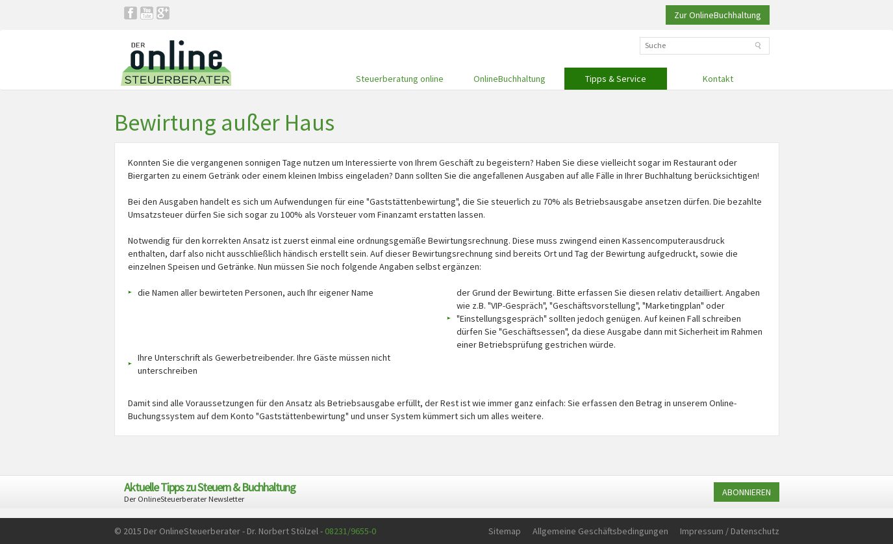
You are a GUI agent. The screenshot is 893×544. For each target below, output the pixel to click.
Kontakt (718, 78)
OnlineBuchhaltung (509, 78)
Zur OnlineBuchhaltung (717, 15)
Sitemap (504, 531)
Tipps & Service (615, 78)
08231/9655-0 (350, 531)
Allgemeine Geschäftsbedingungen (600, 531)
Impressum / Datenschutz (729, 531)
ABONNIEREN (746, 492)
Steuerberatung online (400, 78)
